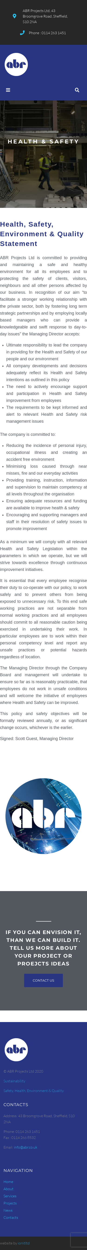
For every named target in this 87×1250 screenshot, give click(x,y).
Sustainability (14, 1081)
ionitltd (24, 1243)
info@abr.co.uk (25, 1147)
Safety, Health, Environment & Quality (33, 1090)
